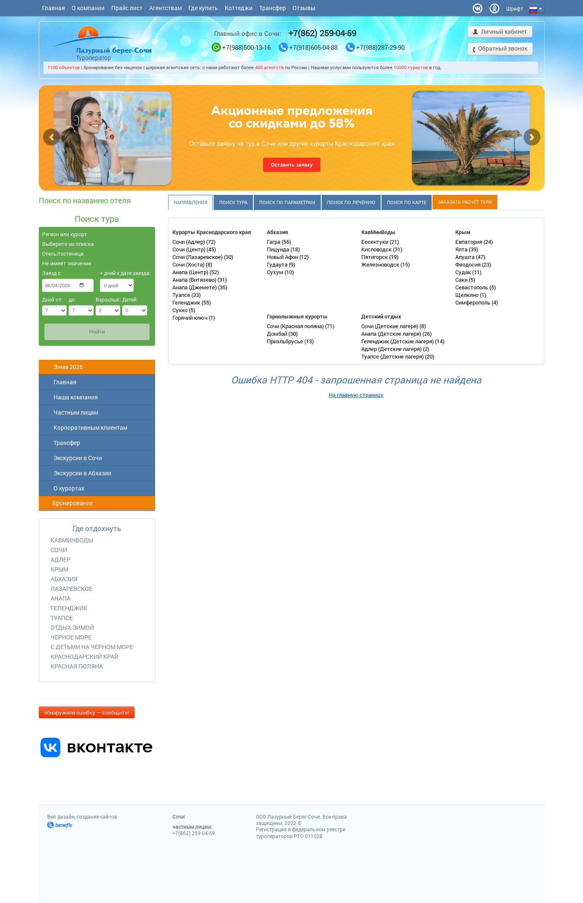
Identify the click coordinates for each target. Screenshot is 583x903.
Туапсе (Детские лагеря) (393, 356)
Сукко (180, 310)
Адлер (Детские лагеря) (392, 349)
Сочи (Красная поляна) (296, 326)
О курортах (63, 488)
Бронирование (68, 503)
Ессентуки (375, 241)
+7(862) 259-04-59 (322, 32)
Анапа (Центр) (191, 272)
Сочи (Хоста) (189, 264)
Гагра (274, 241)
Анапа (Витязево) (195, 279)
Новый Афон (283, 257)
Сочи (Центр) (189, 249)
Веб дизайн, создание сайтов (82, 816)
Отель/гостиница (62, 253)
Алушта (465, 257)
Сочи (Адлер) (189, 241)
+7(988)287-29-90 (375, 47)
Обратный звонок (500, 49)
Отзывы (304, 8)
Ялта (462, 249)
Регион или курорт (64, 234)
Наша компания (70, 397)
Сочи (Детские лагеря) (390, 326)
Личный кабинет (500, 32)
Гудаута (278, 264)
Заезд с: (52, 273)
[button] (515, 9)
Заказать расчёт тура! (465, 202)
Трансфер (272, 8)
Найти (97, 332)
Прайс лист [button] (126, 8)
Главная (53, 8)
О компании (88, 8)
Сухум (276, 272)
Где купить (203, 8)
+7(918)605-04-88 (308, 47)
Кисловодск (377, 249)
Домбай (277, 333)
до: (72, 299)
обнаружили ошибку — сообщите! (86, 712)
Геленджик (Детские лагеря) (398, 341)
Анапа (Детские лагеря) (391, 333)
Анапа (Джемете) (195, 287)
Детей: (130, 299)
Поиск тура (233, 202)
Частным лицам (70, 412)
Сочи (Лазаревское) (198, 257)
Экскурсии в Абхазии (77, 473)
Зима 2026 (63, 367)
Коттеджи (239, 8)
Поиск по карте (406, 202)
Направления (190, 202)
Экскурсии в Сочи (72, 458)
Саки (462, 279)
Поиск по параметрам (287, 202)
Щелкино (467, 295)
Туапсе (181, 295)
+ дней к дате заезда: (117, 273)
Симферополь (473, 302)
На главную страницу (356, 395)
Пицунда (278, 249)
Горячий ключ (190, 317)
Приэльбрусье (285, 341)
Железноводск (380, 264)
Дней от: (52, 299)
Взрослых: (108, 299)
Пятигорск (375, 257)
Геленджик (186, 302)
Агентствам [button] (165, 8)
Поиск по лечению (351, 202)
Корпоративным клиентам (85, 427)
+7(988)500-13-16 (241, 47)
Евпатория (469, 241)
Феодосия (468, 264)
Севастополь (472, 287)
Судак (463, 272)
